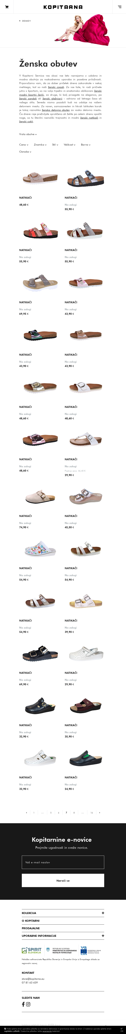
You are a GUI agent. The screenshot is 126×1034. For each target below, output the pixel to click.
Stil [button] (54, 144)
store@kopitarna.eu (33, 978)
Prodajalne (31, 928)
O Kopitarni (30, 920)
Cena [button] (23, 144)
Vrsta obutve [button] (27, 134)
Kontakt (28, 972)
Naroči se (63, 880)
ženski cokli (26, 121)
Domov (26, 21)
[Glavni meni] (119, 7)
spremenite (47, 1031)
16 (91, 812)
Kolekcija (29, 913)
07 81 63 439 (30, 982)
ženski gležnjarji (52, 98)
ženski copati (56, 87)
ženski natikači (89, 117)
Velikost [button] (69, 144)
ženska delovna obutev (56, 110)
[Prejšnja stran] (28, 812)
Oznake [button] (24, 151)
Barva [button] (85, 144)
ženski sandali (28, 98)
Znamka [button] (39, 144)
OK (122, 1030)
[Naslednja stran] (98, 812)
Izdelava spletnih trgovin (34, 1024)
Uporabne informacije (39, 935)
